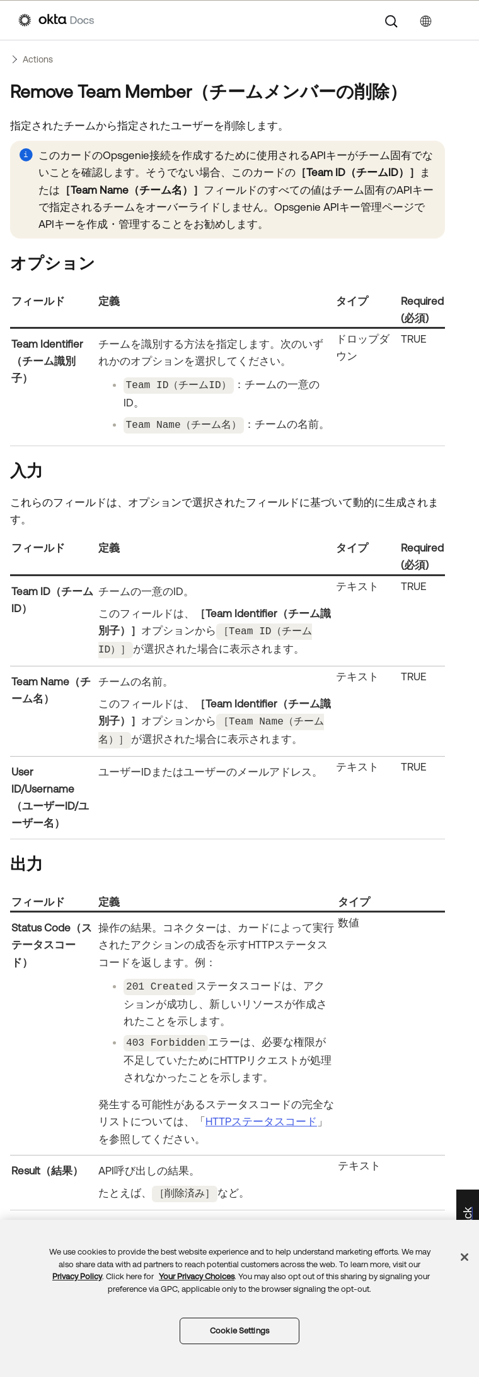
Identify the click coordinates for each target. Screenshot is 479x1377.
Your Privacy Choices (196, 1276)
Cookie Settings (239, 1330)
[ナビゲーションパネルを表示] (454, 20)
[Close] (464, 1257)
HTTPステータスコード (261, 1113)
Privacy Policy (77, 1276)
